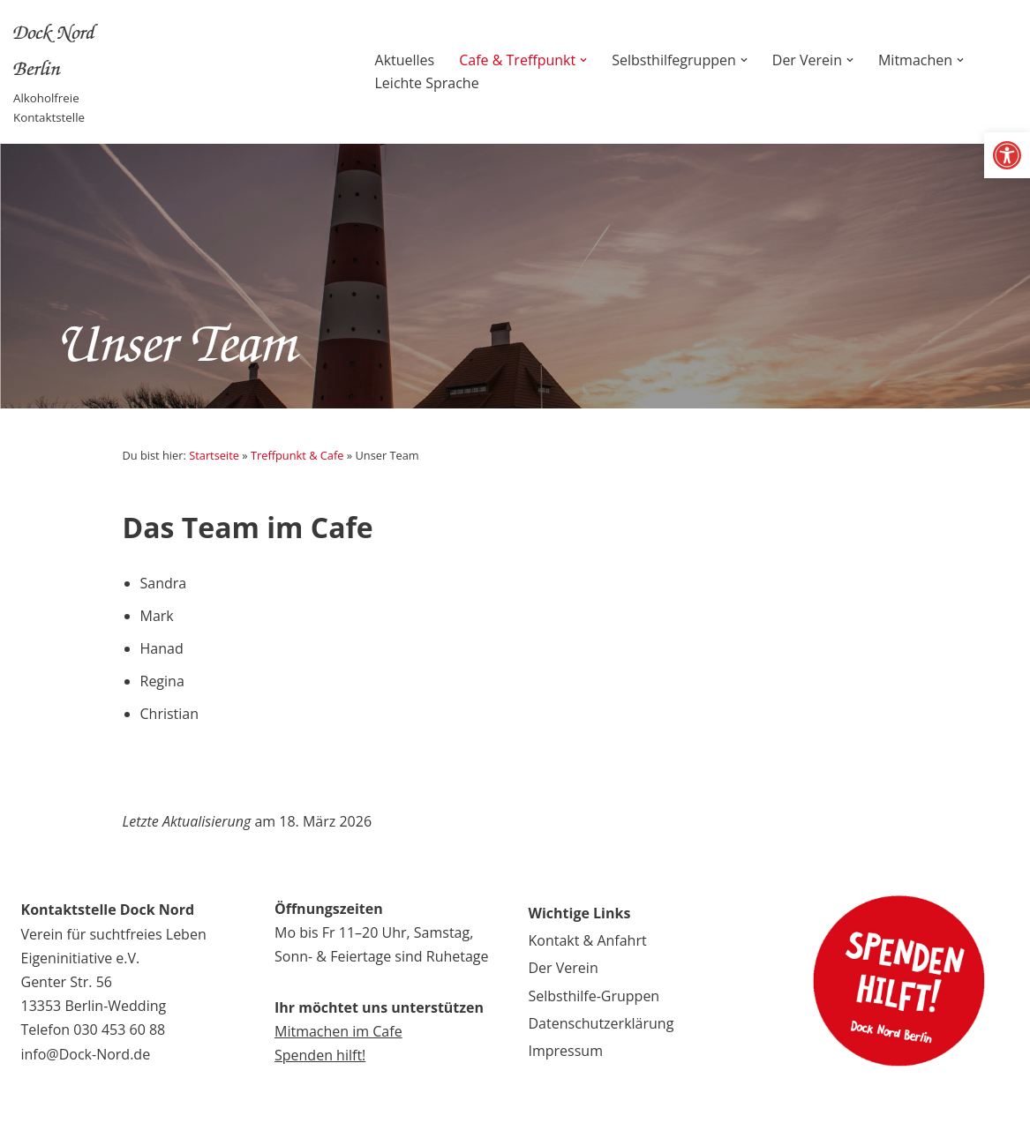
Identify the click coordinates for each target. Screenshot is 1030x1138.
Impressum (566, 1050)
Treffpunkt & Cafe (297, 455)
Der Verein (563, 967)
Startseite (214, 455)
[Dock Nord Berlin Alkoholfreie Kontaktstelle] (77, 72)
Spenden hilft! (319, 1055)
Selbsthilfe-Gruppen (594, 996)
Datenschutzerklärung (601, 1023)
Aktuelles (405, 60)
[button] (1007, 155)
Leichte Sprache (427, 83)
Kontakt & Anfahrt (588, 940)
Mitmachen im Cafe (338, 1031)
